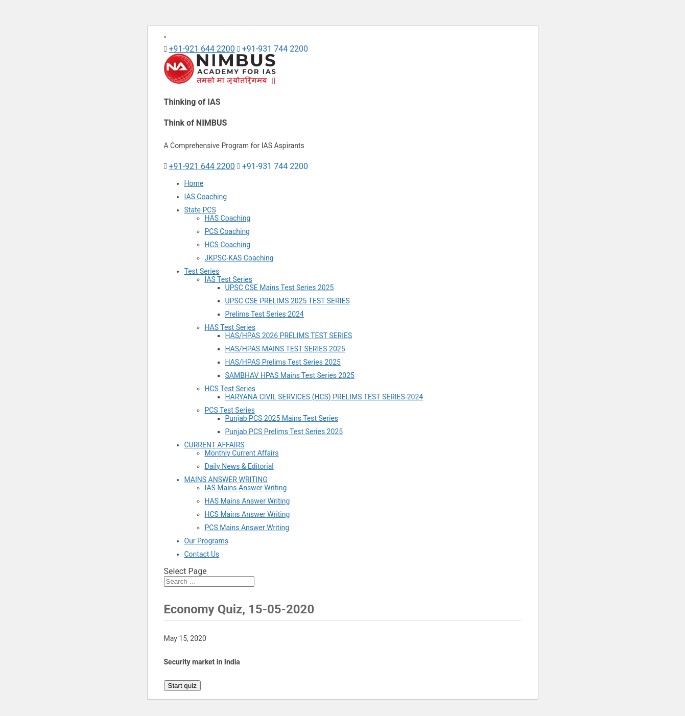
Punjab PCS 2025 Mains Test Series (282, 418)
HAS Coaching (228, 218)
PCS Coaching (227, 231)
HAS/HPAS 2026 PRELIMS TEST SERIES (288, 335)
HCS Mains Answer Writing (247, 514)
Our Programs (206, 541)
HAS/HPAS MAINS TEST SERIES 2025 (285, 349)
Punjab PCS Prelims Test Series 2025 (284, 431)
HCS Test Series (230, 389)
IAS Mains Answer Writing (246, 488)
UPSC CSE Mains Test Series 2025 (279, 287)
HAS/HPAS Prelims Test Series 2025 (283, 362)
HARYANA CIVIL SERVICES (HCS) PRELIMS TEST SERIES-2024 (324, 397)
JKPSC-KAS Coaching (239, 258)
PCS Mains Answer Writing (247, 527)
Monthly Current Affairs (242, 453)
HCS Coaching (228, 245)
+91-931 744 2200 (272, 49)
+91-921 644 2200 (201, 49)
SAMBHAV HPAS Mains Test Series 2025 (290, 375)
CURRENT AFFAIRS (214, 445)
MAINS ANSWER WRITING (226, 479)
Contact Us (202, 554)
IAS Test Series (229, 279)
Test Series (202, 271)
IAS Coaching (205, 197)
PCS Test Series (230, 410)
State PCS (200, 210)
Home (194, 183)
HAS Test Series (230, 327)
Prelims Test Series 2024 (264, 314)
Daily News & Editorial (239, 466)
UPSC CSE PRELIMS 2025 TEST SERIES (287, 301)
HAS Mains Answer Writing (247, 501)
